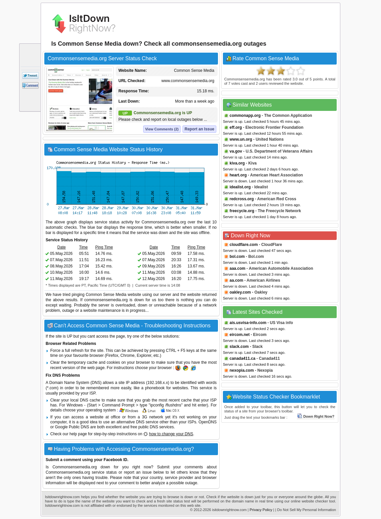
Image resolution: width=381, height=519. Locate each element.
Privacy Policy (261, 510)
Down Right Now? (315, 416)
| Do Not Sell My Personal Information (305, 510)
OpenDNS (207, 422)
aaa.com (237, 268)
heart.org (238, 175)
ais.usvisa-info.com (248, 322)
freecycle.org (242, 211)
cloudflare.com (244, 244)
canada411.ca (242, 358)
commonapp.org (245, 115)
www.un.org (241, 139)
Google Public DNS (72, 427)
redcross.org (242, 199)
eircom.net (240, 334)
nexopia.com (242, 370)
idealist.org (240, 187)
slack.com (239, 346)
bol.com (237, 256)
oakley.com (240, 292)
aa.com (236, 280)
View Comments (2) (162, 129)
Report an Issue (199, 129)
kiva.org (237, 163)
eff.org (236, 127)
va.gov (236, 151)
